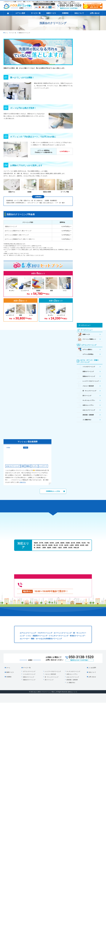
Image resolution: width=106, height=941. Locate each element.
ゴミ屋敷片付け (71, 696)
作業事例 (65, 13)
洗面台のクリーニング (29, 693)
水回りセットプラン (72, 688)
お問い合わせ (94, 13)
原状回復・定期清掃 (72, 693)
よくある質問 (91, 682)
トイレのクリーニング (29, 688)
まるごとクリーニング (73, 691)
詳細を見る (23, 499)
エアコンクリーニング (29, 685)
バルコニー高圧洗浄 (50, 688)
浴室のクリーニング (28, 691)
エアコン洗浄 (20, 13)
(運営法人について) (72, 706)
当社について (79, 13)
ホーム (7, 682)
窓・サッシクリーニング (51, 691)
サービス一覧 (36, 13)
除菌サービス (51, 13)
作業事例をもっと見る (53, 509)
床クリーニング (49, 693)
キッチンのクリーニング (73, 685)
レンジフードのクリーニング (53, 685)
